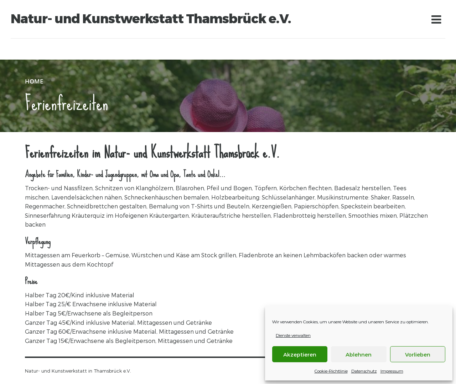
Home (34, 81)
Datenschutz (364, 370)
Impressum (391, 370)
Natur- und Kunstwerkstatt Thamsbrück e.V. (151, 18)
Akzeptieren (299, 354)
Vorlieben (417, 354)
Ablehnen (359, 354)
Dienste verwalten (293, 335)
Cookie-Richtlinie (331, 370)
